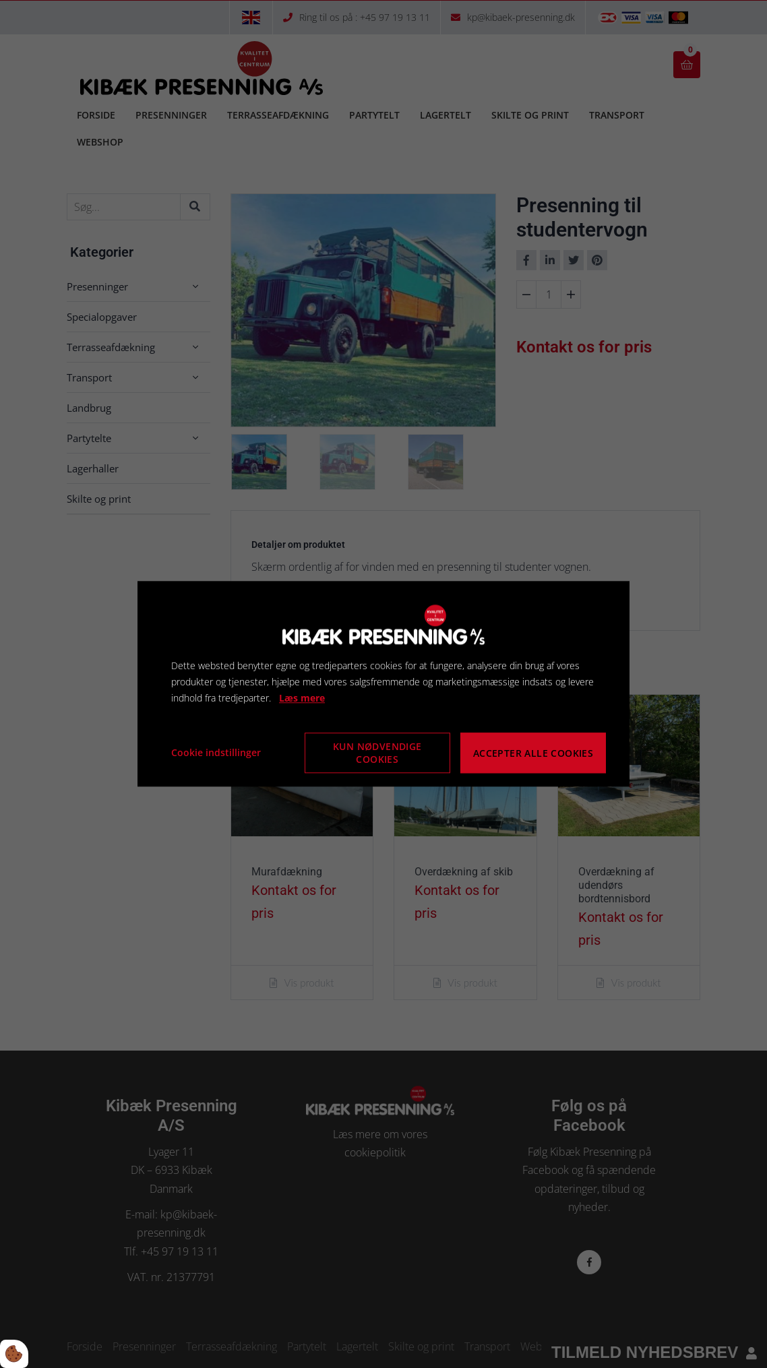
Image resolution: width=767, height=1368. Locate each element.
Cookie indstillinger (216, 753)
